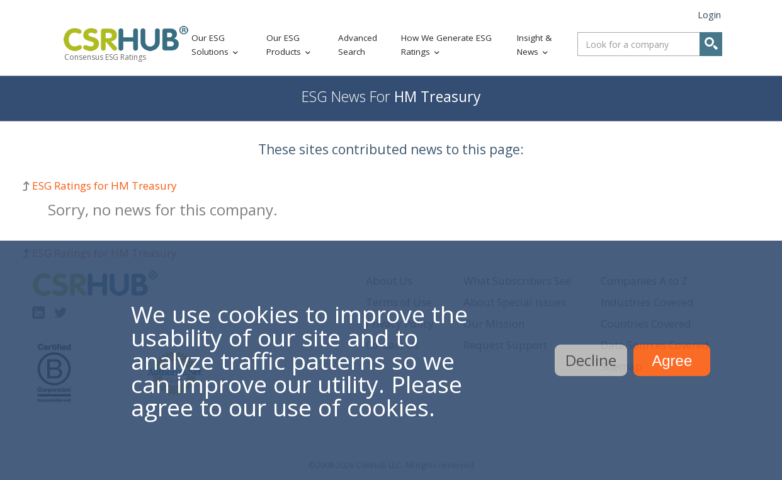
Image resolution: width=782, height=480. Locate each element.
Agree (672, 360)
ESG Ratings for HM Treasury (104, 185)
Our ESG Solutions (210, 45)
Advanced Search (357, 45)
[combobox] (649, 44)
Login (709, 14)
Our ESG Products (283, 45)
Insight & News (534, 45)
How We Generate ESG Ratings (446, 45)
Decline (590, 360)
